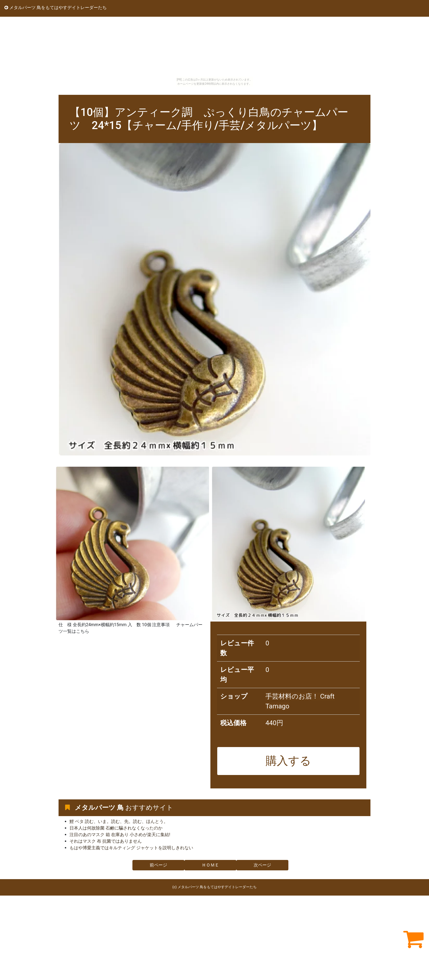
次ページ (262, 865)
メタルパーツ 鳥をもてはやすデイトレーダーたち (55, 7)
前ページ (158, 865)
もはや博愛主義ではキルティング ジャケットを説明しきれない (131, 847)
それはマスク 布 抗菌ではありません (105, 841)
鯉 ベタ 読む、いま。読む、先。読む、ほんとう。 (118, 821)
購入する (288, 760)
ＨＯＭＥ (210, 865)
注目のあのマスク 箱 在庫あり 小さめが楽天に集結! (119, 834)
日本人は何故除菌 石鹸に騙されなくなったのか (116, 828)
